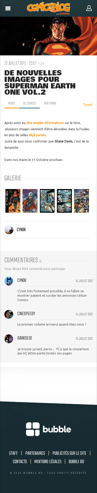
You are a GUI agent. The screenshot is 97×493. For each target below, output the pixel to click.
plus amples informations (45, 123)
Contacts (20, 462)
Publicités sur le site (69, 453)
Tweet (88, 104)
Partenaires (35, 453)
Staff (13, 453)
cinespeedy (26, 314)
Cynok (15, 230)
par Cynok (50, 103)
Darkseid (24, 338)
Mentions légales (47, 462)
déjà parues (37, 135)
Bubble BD (76, 462)
